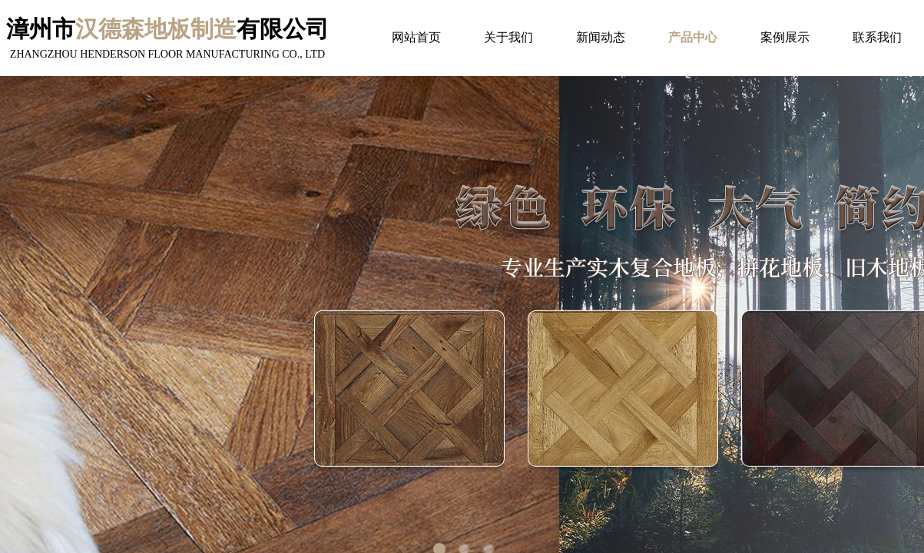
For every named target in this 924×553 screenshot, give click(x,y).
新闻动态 (600, 37)
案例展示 (785, 37)
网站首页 (416, 37)
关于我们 (508, 37)
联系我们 (877, 37)
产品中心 (692, 37)
